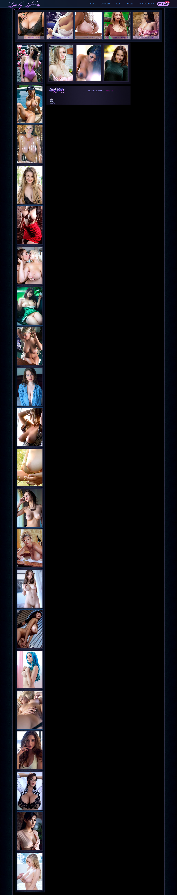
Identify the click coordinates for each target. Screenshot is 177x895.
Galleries (105, 4)
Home (93, 4)
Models (129, 4)
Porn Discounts (146, 4)
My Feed (163, 4)
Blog (118, 4)
